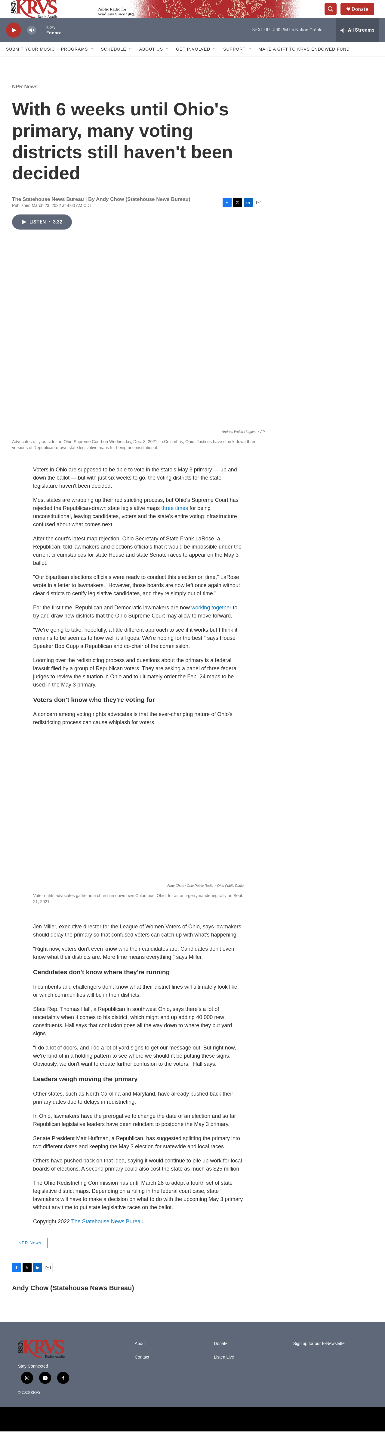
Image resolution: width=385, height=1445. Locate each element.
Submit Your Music (30, 62)
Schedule (113, 62)
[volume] (31, 44)
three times (174, 522)
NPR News (25, 100)
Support (234, 62)
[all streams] (357, 44)
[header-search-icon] (333, 16)
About (140, 1357)
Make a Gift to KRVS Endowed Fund (304, 62)
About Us (151, 62)
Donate (363, 16)
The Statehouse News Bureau (107, 1235)
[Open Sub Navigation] (92, 62)
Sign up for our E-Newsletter (319, 1357)
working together (211, 621)
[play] (13, 43)
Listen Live (224, 1370)
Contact (142, 1370)
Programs (74, 62)
